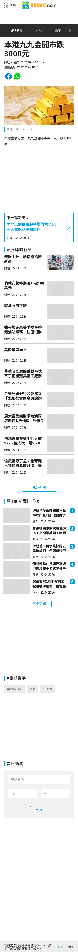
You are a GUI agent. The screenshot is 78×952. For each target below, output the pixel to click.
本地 (35, 592)
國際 (35, 521)
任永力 (47, 689)
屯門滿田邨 (14, 689)
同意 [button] (60, 947)
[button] (9, 5)
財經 (9, 237)
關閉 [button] (71, 947)
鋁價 (32, 689)
